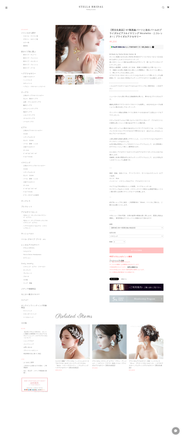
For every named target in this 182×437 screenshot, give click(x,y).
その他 (25, 282)
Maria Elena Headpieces (32, 256)
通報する (124, 279)
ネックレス (25, 202)
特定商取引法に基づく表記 (32, 356)
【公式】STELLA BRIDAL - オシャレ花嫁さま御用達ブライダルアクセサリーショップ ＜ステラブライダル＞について (35, 337)
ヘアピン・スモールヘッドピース (34, 87)
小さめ (25, 134)
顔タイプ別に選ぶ (28, 52)
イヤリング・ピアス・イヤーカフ (34, 268)
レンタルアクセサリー (30, 246)
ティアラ (24, 93)
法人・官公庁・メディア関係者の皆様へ (35, 374)
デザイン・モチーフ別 (30, 39)
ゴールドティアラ (29, 119)
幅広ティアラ (27, 106)
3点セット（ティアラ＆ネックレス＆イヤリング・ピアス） (35, 223)
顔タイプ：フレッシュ (30, 65)
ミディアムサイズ (29, 138)
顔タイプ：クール (29, 68)
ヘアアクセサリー (28, 74)
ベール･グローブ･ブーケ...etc (33, 241)
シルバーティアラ (29, 115)
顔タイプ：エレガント (30, 61)
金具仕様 (112, 233)
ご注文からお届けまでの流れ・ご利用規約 (35, 369)
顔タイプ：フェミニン (30, 58)
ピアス (24, 128)
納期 (111, 224)
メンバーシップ (29, 347)
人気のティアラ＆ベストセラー (33, 96)
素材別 (25, 46)
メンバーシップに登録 (116, 260)
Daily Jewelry (27, 265)
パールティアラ (28, 122)
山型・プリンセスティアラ (32, 102)
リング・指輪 (27, 285)
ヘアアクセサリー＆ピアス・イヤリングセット (35, 228)
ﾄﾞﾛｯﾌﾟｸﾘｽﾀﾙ (28, 157)
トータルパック (28, 320)
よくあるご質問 (29, 365)
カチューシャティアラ (30, 109)
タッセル (26, 151)
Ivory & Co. (27, 253)
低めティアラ (27, 112)
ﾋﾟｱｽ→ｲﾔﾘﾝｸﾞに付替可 (31, 196)
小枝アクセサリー (29, 77)
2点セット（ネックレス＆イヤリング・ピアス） (34, 217)
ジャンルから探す (28, 33)
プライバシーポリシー (31, 353)
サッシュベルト (27, 235)
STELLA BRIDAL (29, 250)
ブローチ (26, 278)
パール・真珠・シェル (30, 144)
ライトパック (27, 313)
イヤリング (25, 163)
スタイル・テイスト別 (30, 36)
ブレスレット (26, 207)
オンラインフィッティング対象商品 (34, 309)
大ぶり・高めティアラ (30, 99)
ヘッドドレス (27, 80)
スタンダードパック (30, 316)
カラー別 (26, 43)
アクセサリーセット (29, 213)
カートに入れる (136, 250)
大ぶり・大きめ (28, 141)
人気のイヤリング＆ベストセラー (34, 166)
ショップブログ (29, 343)
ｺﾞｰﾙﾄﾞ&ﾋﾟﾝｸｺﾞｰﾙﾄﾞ (30, 154)
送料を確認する (132, 267)
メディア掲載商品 (28, 291)
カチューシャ (27, 84)
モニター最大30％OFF (30, 297)
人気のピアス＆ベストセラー (32, 131)
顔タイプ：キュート (30, 55)
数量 (111, 242)
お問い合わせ (28, 350)
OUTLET (25, 302)
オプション (27, 260)
